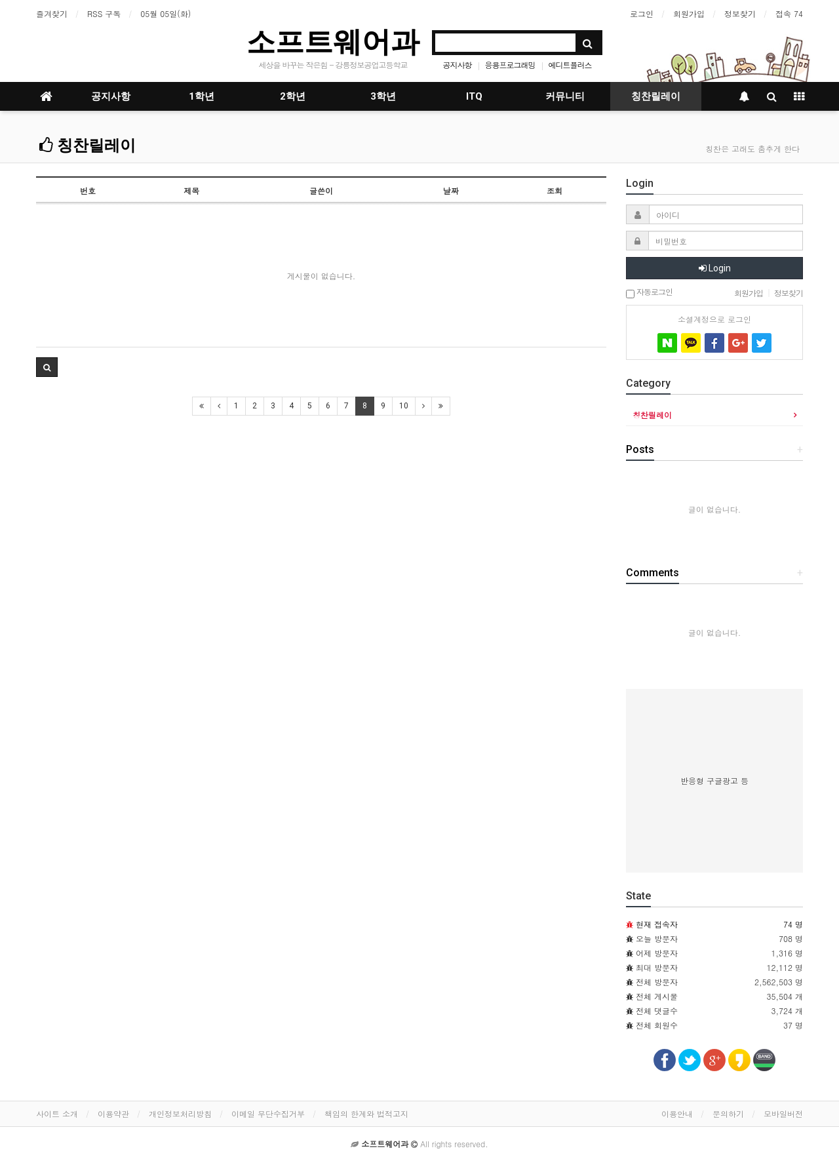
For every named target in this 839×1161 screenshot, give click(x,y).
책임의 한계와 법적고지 (366, 1113)
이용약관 (113, 1113)
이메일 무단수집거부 (268, 1113)
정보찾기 (740, 13)
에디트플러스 (570, 64)
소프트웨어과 (333, 42)
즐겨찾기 (52, 13)
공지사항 (456, 64)
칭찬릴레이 (655, 96)
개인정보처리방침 (180, 1113)
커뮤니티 (565, 96)
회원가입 (689, 13)
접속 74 (789, 13)
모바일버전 (783, 1113)
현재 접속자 (657, 924)
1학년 (201, 96)
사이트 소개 (57, 1113)
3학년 (383, 96)
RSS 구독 (104, 13)
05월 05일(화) (165, 13)
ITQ (474, 96)
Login (715, 268)
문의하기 (728, 1113)
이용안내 (677, 1113)
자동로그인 (649, 292)
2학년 (292, 96)
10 (403, 405)
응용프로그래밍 (510, 64)
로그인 (642, 13)
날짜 (451, 190)
